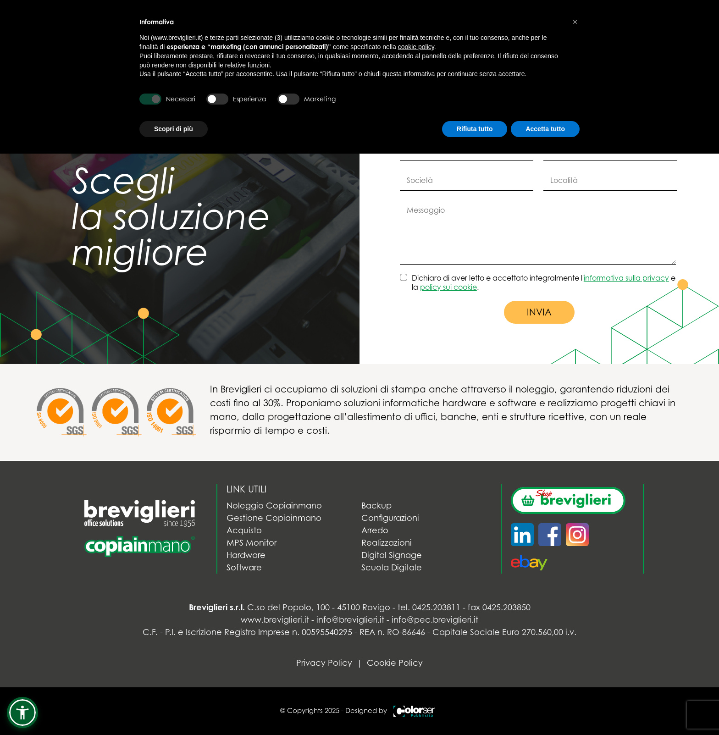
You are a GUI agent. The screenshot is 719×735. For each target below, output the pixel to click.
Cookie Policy (395, 663)
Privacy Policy (324, 663)
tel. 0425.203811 (429, 607)
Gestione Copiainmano (274, 518)
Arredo (374, 530)
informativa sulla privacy (626, 277)
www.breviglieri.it (275, 619)
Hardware (246, 555)
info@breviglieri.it (350, 619)
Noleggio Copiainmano (274, 505)
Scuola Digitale (391, 567)
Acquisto (244, 530)
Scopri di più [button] (173, 129)
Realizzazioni (386, 542)
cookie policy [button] (416, 46)
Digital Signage (391, 555)
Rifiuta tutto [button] (475, 129)
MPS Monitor (252, 542)
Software (244, 567)
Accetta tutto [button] (545, 129)
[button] (22, 712)
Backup (376, 505)
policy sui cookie (448, 287)
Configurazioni (390, 518)
